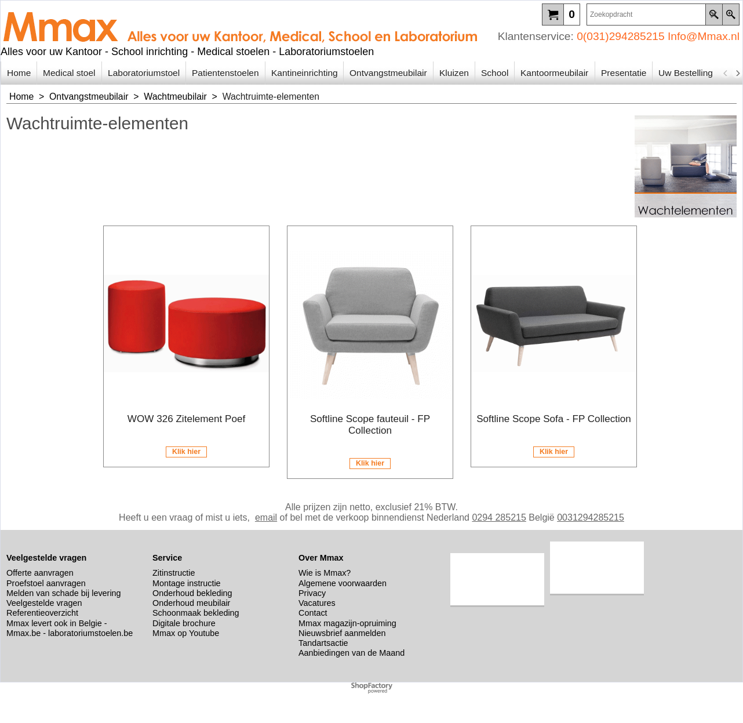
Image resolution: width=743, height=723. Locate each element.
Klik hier (186, 452)
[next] (737, 73)
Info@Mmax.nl (704, 36)
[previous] (725, 73)
